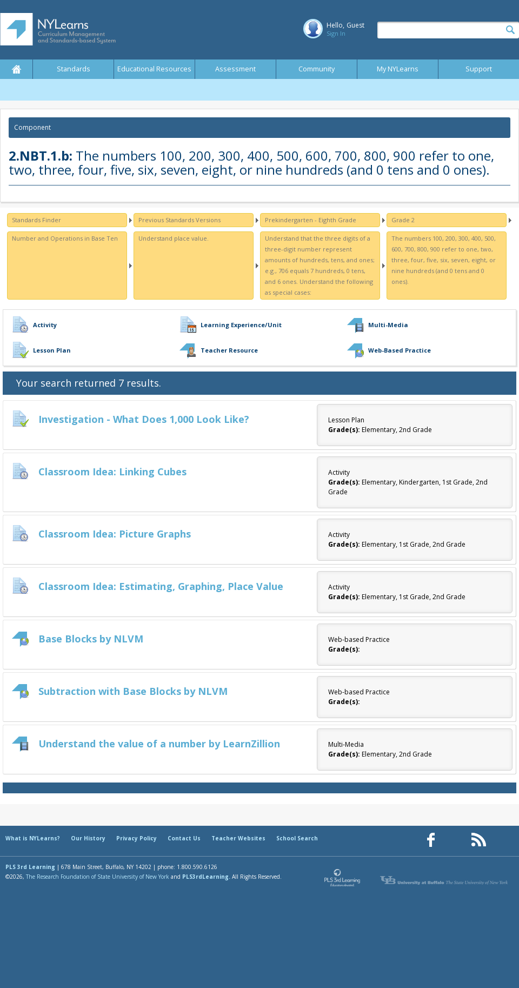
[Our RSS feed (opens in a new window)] (478, 840)
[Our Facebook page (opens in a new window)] (431, 840)
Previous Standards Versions (179, 220)
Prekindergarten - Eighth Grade (310, 220)
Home (16, 69)
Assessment (235, 69)
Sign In (336, 33)
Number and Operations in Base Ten (65, 238)
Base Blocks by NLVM (90, 638)
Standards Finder (36, 220)
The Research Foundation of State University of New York (97, 876)
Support (478, 69)
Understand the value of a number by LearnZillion (159, 743)
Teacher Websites (238, 838)
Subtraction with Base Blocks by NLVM (133, 691)
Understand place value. (173, 238)
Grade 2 (403, 220)
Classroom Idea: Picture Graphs (114, 533)
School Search (297, 838)
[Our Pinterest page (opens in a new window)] (455, 840)
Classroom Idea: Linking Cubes (112, 471)
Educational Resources (154, 69)
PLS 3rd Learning (30, 867)
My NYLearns (397, 69)
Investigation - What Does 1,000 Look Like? (143, 419)
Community (316, 69)
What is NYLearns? (32, 838)
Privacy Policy (136, 838)
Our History (88, 838)
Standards (73, 69)
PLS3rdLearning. (206, 876)
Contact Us (184, 838)
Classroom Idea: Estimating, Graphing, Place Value (160, 586)
